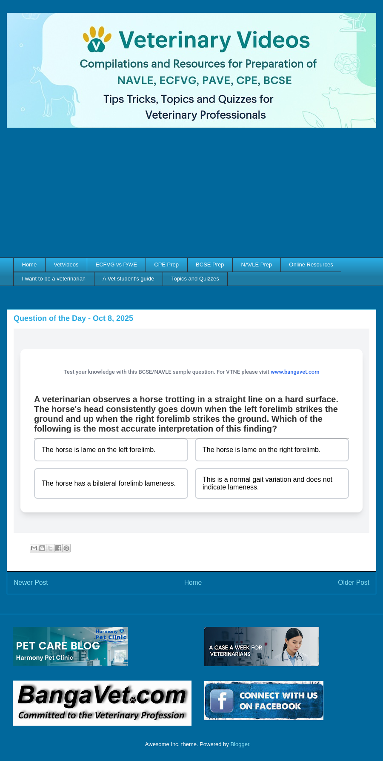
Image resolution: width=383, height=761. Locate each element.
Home (29, 264)
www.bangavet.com (295, 372)
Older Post (353, 582)
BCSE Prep (210, 264)
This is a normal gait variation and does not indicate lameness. (267, 483)
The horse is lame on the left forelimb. (99, 449)
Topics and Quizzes (195, 278)
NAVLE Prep (256, 264)
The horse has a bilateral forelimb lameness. (109, 483)
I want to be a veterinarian (54, 278)
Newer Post (31, 582)
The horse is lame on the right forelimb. (261, 449)
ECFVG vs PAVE (116, 264)
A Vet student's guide (128, 278)
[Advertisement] (191, 193)
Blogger (239, 744)
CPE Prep (166, 264)
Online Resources (311, 264)
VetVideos (66, 264)
